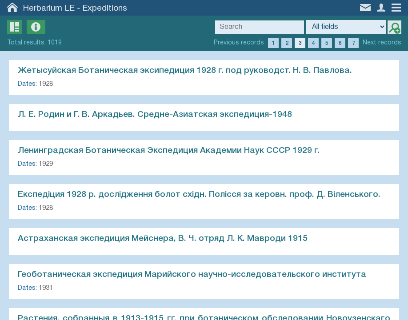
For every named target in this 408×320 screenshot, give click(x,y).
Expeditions (105, 8)
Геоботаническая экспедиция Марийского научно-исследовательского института (192, 275)
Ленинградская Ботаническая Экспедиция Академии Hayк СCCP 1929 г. (169, 151)
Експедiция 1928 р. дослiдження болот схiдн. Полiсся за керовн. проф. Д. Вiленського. (199, 195)
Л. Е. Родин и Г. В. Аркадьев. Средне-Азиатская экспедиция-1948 (155, 115)
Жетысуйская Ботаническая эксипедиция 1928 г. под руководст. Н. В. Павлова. (185, 71)
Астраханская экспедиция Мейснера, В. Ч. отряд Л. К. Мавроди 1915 (163, 239)
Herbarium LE (49, 8)
